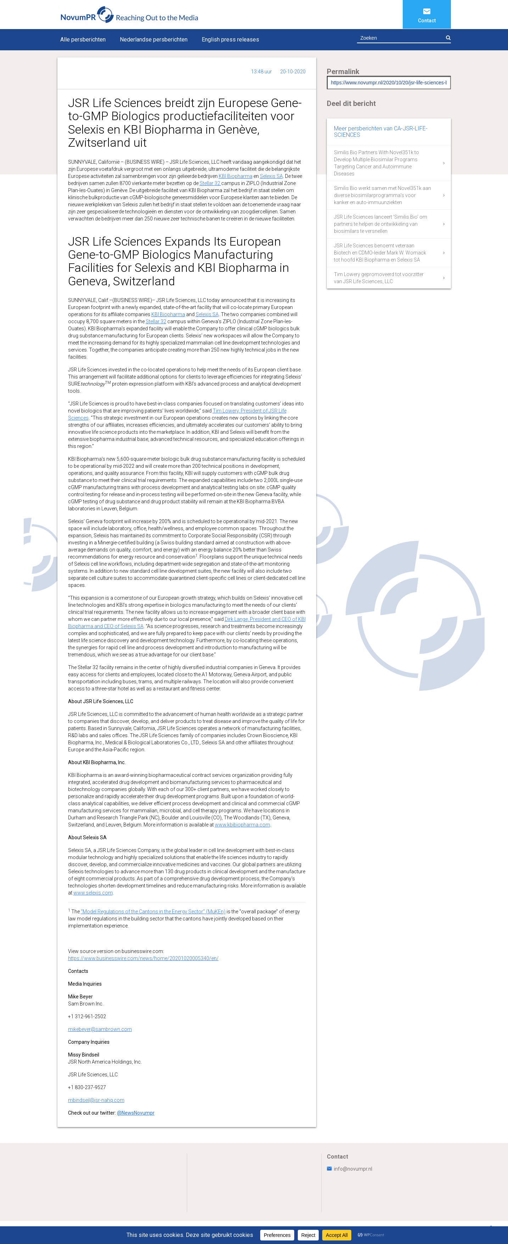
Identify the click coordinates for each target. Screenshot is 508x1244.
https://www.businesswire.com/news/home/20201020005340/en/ (143, 958)
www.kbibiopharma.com (242, 825)
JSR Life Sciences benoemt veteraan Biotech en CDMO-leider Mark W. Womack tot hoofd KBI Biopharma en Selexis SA (380, 253)
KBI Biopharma (235, 176)
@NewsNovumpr (136, 1113)
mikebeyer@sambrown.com (100, 1029)
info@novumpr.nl (349, 1169)
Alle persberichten (83, 39)
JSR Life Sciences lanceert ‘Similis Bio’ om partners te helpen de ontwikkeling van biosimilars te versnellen (380, 224)
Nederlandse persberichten (154, 39)
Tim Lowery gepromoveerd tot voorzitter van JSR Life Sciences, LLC (379, 277)
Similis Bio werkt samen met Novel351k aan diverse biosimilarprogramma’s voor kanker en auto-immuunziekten (382, 195)
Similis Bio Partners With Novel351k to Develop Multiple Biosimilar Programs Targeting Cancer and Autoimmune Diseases (376, 163)
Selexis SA (271, 176)
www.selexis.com (93, 893)
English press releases (230, 39)
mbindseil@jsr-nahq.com (96, 1100)
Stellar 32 (210, 183)
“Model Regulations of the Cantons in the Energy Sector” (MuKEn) (153, 911)
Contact (427, 20)
